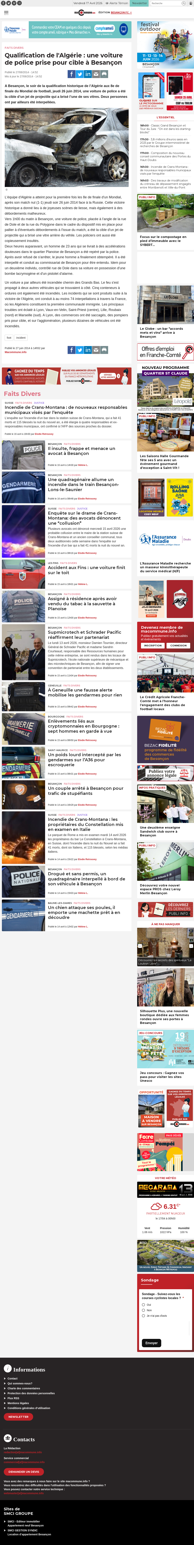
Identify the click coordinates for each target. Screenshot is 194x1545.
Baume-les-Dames (60, 903)
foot (9, 337)
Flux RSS (13, 1398)
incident (20, 337)
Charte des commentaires (24, 1388)
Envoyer (152, 1343)
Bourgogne (56, 716)
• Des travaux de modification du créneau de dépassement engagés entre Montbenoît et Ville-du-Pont (165, 184)
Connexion (178, 645)
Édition (104, 12)
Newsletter (18, 1417)
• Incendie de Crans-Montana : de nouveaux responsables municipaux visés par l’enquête (165, 170)
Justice (39, 402)
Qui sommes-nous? (20, 1383)
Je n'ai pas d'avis (157, 1315)
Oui (149, 1304)
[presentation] (140, 946)
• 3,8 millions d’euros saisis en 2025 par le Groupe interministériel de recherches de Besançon (164, 143)
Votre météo (165, 1178)
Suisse (9, 402)
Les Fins (53, 563)
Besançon (55, 444)
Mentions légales (18, 1403)
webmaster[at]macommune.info (24, 1493)
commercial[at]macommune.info (24, 1462)
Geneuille (55, 685)
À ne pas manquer (165, 924)
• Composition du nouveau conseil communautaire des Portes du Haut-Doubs (165, 156)
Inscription (153, 645)
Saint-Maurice (58, 750)
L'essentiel (166, 117)
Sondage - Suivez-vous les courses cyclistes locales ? (163, 1296)
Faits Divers (14, 47)
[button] (184, 3)
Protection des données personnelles (31, 1393)
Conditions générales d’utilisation (29, 1408)
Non (149, 1310)
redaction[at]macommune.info (23, 1452)
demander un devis (24, 1472)
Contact (12, 1378)
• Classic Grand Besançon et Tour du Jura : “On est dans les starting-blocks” (165, 129)
